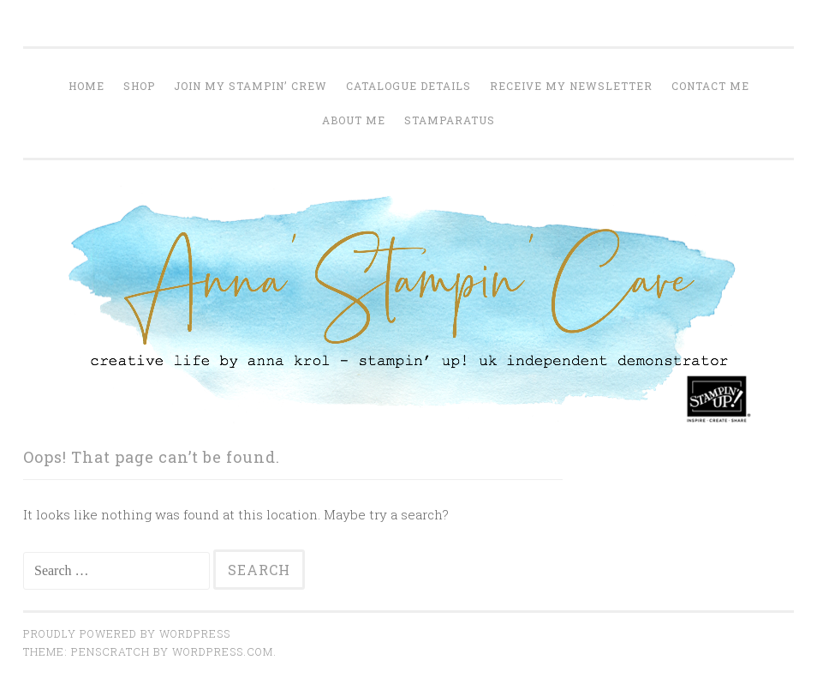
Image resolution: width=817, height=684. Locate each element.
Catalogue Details (408, 86)
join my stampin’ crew (250, 86)
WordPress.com (222, 651)
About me (353, 120)
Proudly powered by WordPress (126, 633)
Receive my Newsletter (571, 86)
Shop (139, 86)
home (86, 86)
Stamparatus (449, 120)
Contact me (710, 86)
